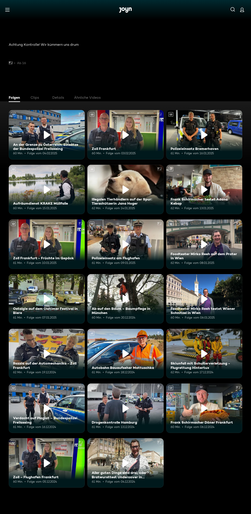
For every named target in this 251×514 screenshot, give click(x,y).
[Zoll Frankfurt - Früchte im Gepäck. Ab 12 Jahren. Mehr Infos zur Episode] (47, 244)
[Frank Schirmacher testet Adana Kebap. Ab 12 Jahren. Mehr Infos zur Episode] (204, 189)
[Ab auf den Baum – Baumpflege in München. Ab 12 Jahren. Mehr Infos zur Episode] (125, 299)
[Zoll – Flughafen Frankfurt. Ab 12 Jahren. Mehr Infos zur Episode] (47, 463)
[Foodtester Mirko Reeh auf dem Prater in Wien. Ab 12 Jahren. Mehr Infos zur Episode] (204, 244)
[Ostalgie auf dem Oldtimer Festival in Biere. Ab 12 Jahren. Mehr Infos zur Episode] (47, 299)
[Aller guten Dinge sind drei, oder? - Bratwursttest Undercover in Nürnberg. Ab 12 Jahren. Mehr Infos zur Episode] (125, 463)
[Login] (242, 10)
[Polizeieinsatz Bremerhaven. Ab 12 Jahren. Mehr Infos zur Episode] (204, 134)
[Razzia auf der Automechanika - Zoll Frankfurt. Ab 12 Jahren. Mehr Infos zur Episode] (47, 353)
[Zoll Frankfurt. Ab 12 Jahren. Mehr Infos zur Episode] (125, 134)
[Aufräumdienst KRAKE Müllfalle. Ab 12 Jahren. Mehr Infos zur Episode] (47, 189)
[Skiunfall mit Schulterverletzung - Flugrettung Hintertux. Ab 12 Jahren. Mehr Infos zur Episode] (204, 353)
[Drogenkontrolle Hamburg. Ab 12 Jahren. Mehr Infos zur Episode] (125, 408)
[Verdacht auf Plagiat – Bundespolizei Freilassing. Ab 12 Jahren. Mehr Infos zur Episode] (47, 408)
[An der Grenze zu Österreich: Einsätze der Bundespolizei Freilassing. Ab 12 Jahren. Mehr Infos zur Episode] (47, 134)
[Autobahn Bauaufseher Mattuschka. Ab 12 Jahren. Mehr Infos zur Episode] (125, 353)
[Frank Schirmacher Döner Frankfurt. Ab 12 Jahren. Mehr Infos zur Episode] (204, 408)
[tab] (15, 98)
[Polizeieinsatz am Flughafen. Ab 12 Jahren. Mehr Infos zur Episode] (125, 244)
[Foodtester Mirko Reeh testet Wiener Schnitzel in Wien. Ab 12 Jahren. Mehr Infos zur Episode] (204, 299)
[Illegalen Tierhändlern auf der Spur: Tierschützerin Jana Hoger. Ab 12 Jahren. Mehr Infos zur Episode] (125, 189)
